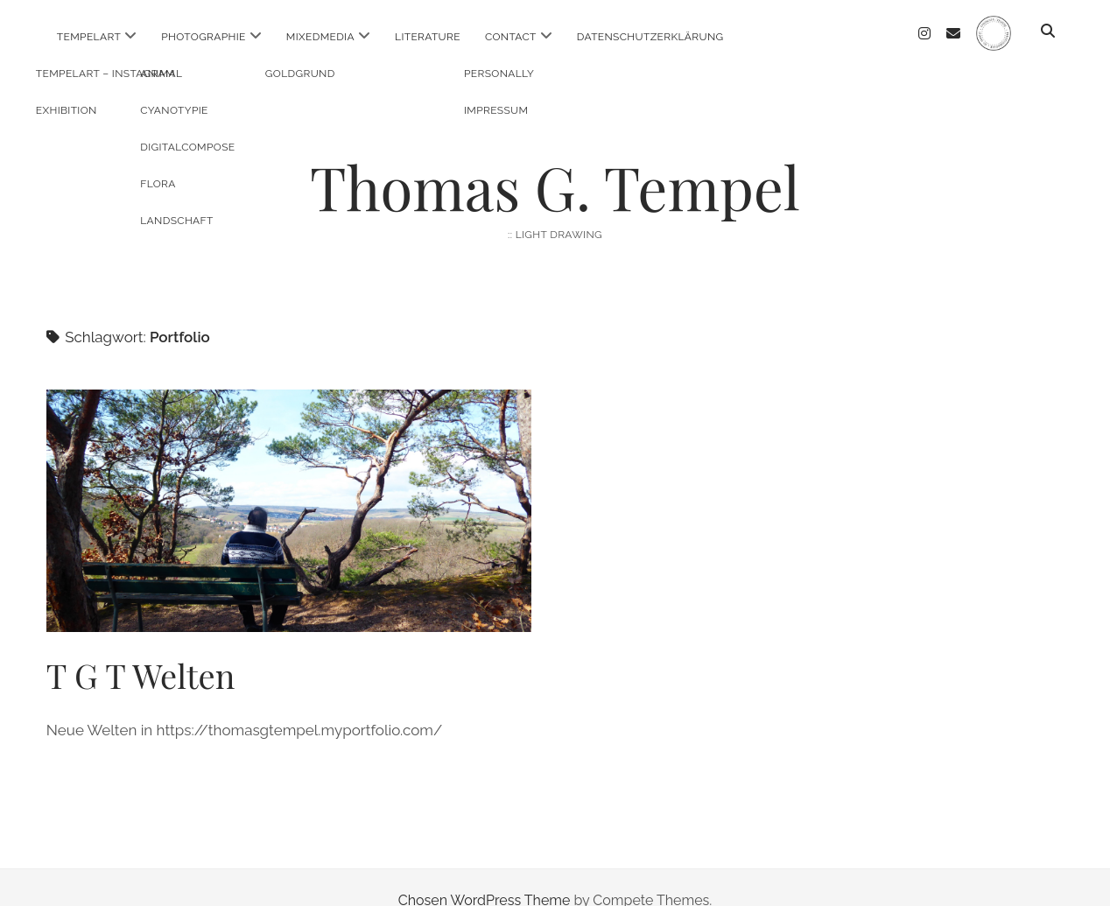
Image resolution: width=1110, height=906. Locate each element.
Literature (427, 37)
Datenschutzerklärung (650, 37)
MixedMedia (320, 37)
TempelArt (89, 37)
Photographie (203, 37)
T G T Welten (288, 484)
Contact (511, 37)
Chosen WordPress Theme (484, 874)
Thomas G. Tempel (555, 161)
